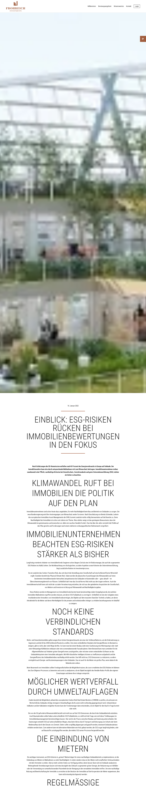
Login (137, 6)
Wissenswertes (119, 6)
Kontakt (128, 6)
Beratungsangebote (104, 6)
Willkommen (92, 6)
